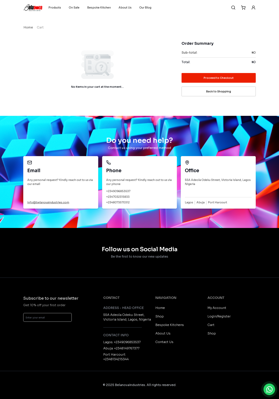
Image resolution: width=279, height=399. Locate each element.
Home (28, 27)
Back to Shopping (218, 91)
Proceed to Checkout (219, 78)
